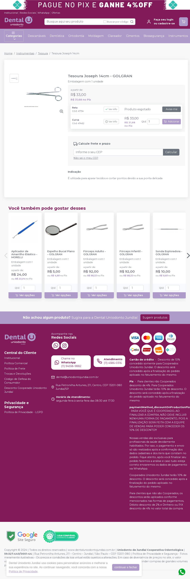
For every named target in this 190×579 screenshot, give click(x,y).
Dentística (57, 36)
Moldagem (96, 36)
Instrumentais (25, 53)
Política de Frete (14, 368)
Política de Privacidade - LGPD (23, 412)
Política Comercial (16, 363)
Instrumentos (178, 36)
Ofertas (56, 12)
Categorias (14, 36)
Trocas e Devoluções (17, 373)
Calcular (171, 152)
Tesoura (43, 53)
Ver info (111, 109)
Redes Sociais (28, 12)
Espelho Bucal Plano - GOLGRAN (61, 253)
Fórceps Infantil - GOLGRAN (131, 253)
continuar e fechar (125, 567)
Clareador (115, 36)
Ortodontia (76, 36)
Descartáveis (37, 36)
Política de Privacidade (23, 571)
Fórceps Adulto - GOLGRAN (94, 253)
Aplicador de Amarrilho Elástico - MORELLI (24, 254)
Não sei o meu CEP (85, 158)
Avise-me (171, 109)
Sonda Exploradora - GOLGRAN (169, 253)
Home (8, 53)
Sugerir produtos (155, 317)
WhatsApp (44, 12)
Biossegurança (154, 36)
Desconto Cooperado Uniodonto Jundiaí (25, 389)
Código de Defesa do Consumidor (17, 380)
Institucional (11, 12)
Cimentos (132, 36)
